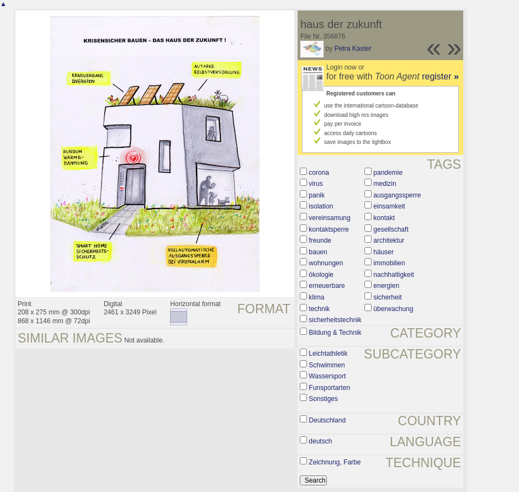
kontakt (384, 218)
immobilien (389, 263)
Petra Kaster (353, 48)
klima (316, 297)
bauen (318, 252)
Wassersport (327, 376)
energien (386, 286)
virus (315, 184)
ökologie (321, 275)
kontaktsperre (329, 229)
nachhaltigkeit (393, 275)
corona (319, 173)
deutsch (320, 441)
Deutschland (327, 420)
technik (319, 309)
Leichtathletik (328, 353)
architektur (388, 240)
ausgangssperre (397, 195)
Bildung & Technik (335, 332)
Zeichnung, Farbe (335, 462)
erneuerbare (327, 286)
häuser (383, 252)
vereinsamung (329, 218)
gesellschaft (390, 229)
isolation (321, 206)
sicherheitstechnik (335, 320)
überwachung (393, 309)
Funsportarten (329, 388)
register (440, 76)
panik (317, 195)
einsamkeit (389, 206)
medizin (384, 184)
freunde (320, 240)
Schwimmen (327, 365)
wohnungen (326, 263)
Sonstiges (323, 399)
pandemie (388, 173)
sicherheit (387, 297)
